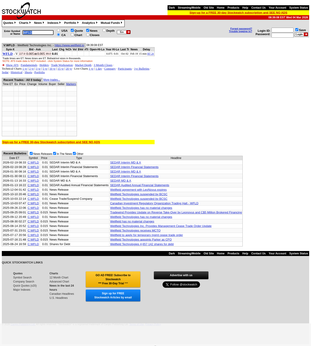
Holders (44, 65)
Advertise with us (181, 275)
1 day (99, 68)
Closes (95, 35)
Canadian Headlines (61, 293)
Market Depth (83, 65)
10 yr (52, 68)
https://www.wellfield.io (69, 45)
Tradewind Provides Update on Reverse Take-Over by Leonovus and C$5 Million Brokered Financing (176, 212)
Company (110, 68)
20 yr (69, 68)
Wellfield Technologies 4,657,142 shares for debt (142, 244)
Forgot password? (241, 28)
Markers (71, 84)
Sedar (5, 72)
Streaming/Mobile (189, 7)
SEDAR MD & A (120, 180)
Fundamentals (29, 65)
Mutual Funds (112, 23)
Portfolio (71, 23)
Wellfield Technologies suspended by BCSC (138, 194)
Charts (25, 23)
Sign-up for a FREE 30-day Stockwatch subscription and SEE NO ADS (238, 12)
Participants (125, 68)
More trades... (51, 79)
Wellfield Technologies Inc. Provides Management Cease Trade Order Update (161, 226)
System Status (298, 7)
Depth (110, 30)
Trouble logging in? (240, 31)
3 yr (38, 68)
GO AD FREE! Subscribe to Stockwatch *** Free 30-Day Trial (113, 279)
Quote (78, 30)
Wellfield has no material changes (132, 221)
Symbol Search (22, 277)
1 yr (24, 68)
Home (221, 7)
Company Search (23, 281)
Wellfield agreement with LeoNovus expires (138, 189)
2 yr (31, 68)
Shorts (28, 72)
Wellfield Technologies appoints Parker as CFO (141, 239)
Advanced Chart (59, 281)
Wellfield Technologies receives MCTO (135, 230)
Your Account (277, 7)
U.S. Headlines (58, 298)
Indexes (54, 23)
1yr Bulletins (142, 68)
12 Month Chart (58, 277)
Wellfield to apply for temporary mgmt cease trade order (146, 235)
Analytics (90, 23)
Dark (172, 7)
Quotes (10, 23)
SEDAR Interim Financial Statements (134, 167)
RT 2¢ (150, 53)
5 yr (45, 68)
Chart (78, 35)
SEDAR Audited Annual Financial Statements (139, 185)
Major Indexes (21, 289)
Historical (16, 72)
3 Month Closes (103, 65)
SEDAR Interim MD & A (125, 162)
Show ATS (12, 65)
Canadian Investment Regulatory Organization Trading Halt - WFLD (154, 203)
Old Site (209, 7)
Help (245, 7)
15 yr (61, 68)
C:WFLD (33, 162)
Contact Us (258, 7)
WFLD (7, 54)
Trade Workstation (62, 65)
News (39, 23)
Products (233, 7)
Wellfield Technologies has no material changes (141, 208)
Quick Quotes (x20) (25, 285)
